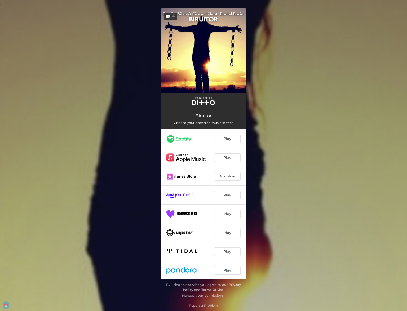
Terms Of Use (212, 290)
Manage (188, 295)
